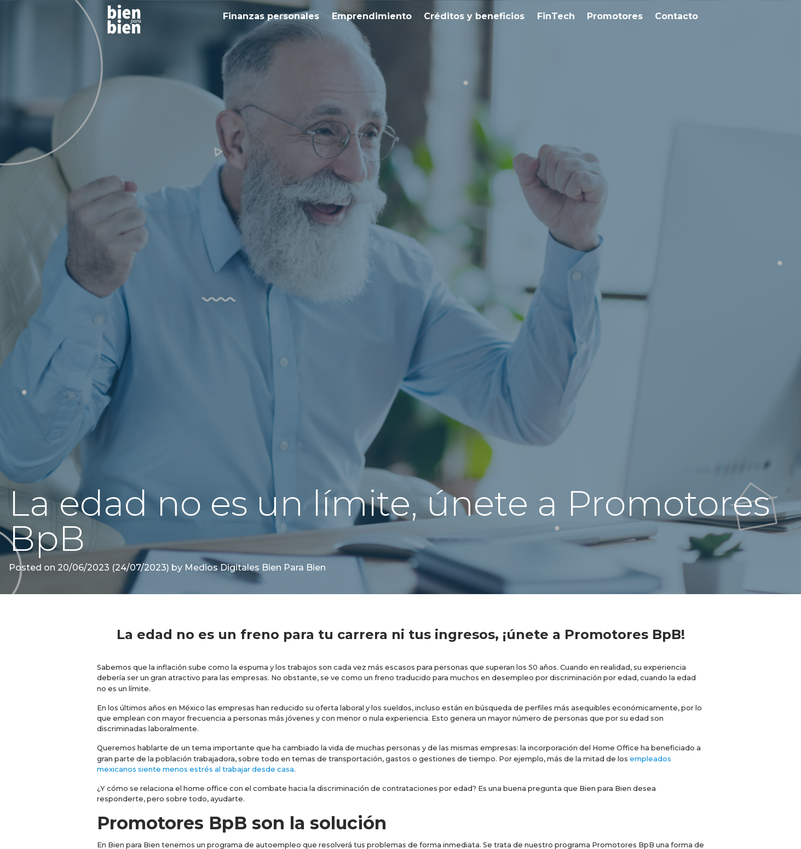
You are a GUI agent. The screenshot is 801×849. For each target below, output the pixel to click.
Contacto (676, 16)
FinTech (556, 16)
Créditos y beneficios (474, 16)
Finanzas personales (271, 16)
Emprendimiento (372, 16)
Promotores (615, 16)
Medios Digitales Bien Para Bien (254, 567)
